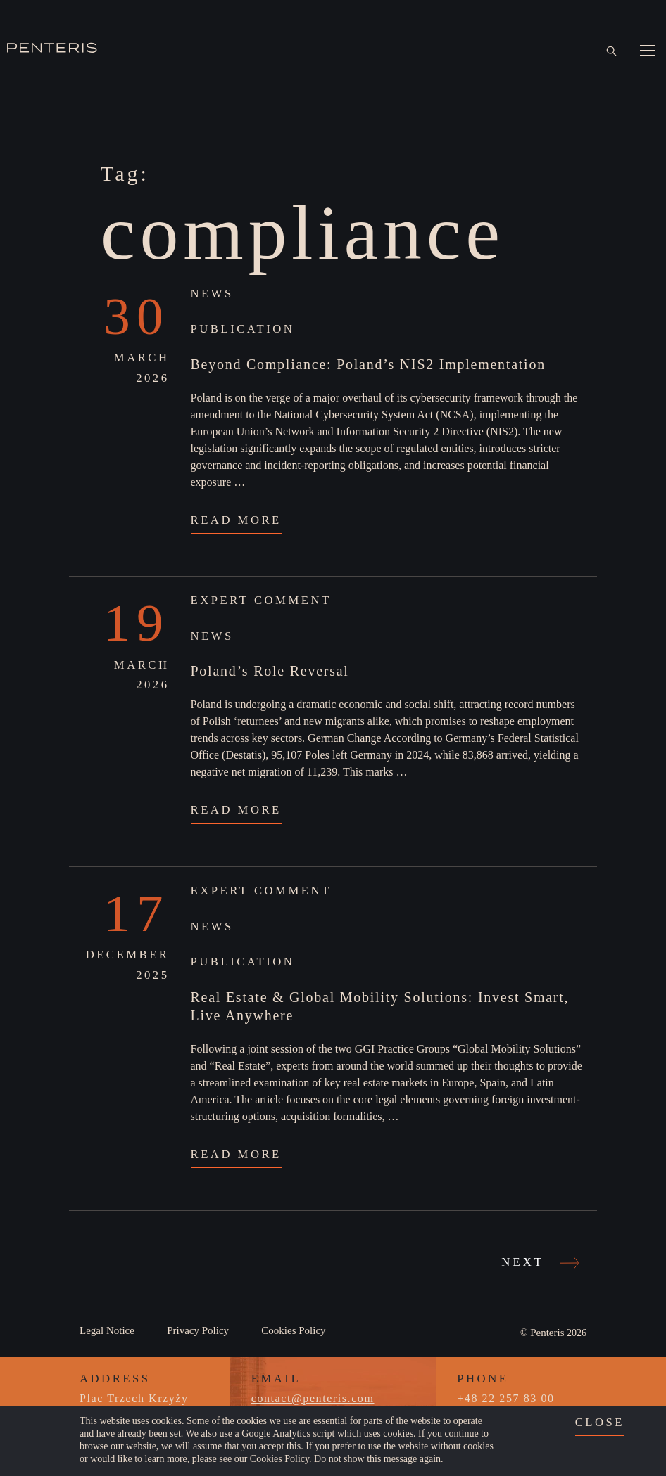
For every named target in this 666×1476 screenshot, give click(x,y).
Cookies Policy (293, 1330)
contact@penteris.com (313, 1398)
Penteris (547, 1332)
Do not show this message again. (379, 1458)
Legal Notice (107, 1330)
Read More (236, 520)
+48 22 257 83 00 (505, 1398)
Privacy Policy (198, 1330)
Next (538, 1262)
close (599, 1422)
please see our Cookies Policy (250, 1458)
